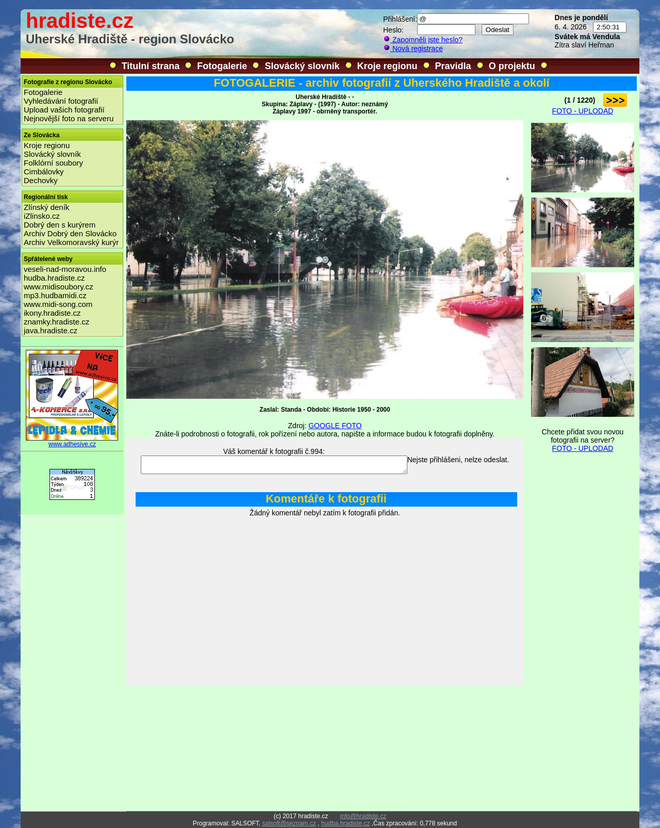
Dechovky (41, 180)
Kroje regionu (387, 66)
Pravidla (453, 66)
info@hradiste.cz (363, 816)
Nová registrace (413, 48)
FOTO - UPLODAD (583, 111)
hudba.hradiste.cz (54, 277)
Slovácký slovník (302, 66)
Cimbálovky (44, 171)
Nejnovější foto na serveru (68, 118)
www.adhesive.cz (72, 441)
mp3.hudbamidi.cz (55, 295)
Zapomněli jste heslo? (423, 40)
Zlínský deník (46, 207)
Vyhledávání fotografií (61, 100)
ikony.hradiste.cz (52, 313)
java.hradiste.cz (50, 330)
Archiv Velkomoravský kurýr (71, 242)
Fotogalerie (222, 66)
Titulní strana (151, 66)
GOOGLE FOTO (334, 425)
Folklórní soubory (53, 162)
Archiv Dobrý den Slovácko (70, 233)
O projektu (512, 66)
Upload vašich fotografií (64, 109)
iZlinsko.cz (42, 216)
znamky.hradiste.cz (56, 321)
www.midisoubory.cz (58, 286)
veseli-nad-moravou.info (65, 269)
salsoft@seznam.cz (289, 823)
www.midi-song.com (58, 304)
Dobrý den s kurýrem (59, 224)
